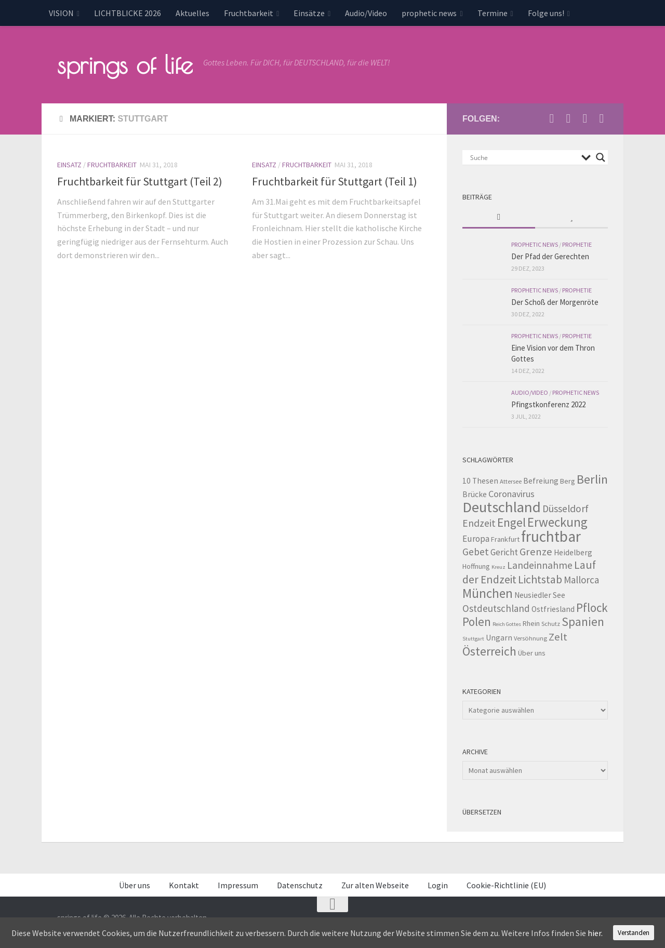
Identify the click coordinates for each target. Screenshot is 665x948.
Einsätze (309, 13)
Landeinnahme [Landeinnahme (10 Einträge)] (540, 565)
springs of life (125, 64)
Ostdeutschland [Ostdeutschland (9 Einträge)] (496, 608)
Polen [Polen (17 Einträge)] (476, 621)
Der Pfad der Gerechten (550, 256)
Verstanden (633, 932)
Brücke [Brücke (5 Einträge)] (474, 494)
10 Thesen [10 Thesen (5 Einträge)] (480, 481)
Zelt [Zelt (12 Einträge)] (558, 637)
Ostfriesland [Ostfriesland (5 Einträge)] (553, 609)
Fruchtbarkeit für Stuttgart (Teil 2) (139, 181)
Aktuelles (192, 13)
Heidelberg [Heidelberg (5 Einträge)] (573, 552)
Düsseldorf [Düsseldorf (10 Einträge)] (565, 508)
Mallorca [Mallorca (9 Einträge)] (581, 579)
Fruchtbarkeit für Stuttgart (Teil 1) (334, 181)
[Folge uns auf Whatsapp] (601, 118)
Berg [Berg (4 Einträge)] (567, 481)
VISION (61, 13)
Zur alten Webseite (375, 885)
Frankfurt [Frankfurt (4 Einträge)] (505, 539)
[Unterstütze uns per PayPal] (585, 118)
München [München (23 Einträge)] (487, 593)
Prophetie (577, 244)
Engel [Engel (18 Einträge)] (511, 522)
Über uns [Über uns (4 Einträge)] (532, 653)
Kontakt (184, 885)
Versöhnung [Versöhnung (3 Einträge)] (530, 638)
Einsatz (69, 164)
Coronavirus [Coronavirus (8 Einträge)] (511, 494)
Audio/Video (366, 13)
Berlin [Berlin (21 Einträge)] (592, 479)
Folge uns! (546, 13)
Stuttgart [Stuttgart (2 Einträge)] (473, 638)
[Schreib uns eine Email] (552, 118)
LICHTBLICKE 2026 (127, 13)
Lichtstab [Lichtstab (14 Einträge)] (540, 579)
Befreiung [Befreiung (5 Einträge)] (540, 481)
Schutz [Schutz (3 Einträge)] (550, 623)
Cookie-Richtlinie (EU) (506, 885)
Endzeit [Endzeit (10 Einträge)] (479, 523)
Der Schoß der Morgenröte (554, 302)
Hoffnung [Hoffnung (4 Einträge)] (476, 566)
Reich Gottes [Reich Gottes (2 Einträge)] (507, 624)
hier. (595, 933)
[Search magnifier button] (600, 157)
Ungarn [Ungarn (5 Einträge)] (499, 638)
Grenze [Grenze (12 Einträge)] (536, 551)
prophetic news (429, 13)
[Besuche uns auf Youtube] (568, 118)
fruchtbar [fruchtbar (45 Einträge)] (551, 536)
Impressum (238, 885)
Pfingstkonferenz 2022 (548, 404)
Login (438, 885)
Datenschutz (300, 885)
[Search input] (523, 157)
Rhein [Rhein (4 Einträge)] (531, 623)
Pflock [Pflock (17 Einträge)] (592, 607)
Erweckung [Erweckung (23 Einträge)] (557, 522)
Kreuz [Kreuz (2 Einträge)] (498, 567)
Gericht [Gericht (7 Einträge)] (504, 552)
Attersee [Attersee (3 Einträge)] (511, 481)
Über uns (134, 885)
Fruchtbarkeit (248, 13)
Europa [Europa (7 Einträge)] (475, 538)
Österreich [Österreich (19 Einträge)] (489, 651)
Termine (492, 13)
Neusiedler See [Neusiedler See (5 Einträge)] (539, 595)
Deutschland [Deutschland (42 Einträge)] (501, 507)
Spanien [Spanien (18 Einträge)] (583, 621)
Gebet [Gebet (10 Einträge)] (475, 551)
